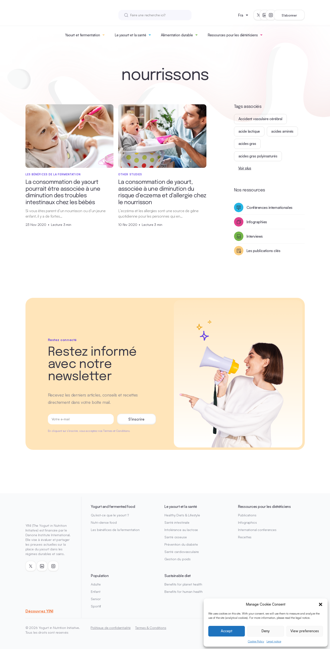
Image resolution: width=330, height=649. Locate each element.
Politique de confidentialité (110, 628)
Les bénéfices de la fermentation (115, 530)
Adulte (95, 584)
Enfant (95, 592)
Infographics (247, 522)
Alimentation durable (177, 35)
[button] (320, 604)
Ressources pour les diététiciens (233, 35)
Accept (226, 631)
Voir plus (244, 168)
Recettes (244, 537)
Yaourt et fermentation (82, 35)
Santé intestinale (176, 522)
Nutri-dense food (104, 522)
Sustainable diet (177, 575)
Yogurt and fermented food (113, 506)
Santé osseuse (175, 537)
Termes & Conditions (150, 628)
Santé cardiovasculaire (181, 552)
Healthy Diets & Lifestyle (182, 515)
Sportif (96, 606)
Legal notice (274, 641)
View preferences (304, 631)
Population (100, 575)
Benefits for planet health (183, 584)
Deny (265, 631)
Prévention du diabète (181, 544)
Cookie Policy (256, 641)
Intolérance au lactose (181, 530)
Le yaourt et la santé (130, 35)
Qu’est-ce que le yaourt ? (110, 515)
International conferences (257, 530)
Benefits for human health (183, 592)
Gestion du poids (177, 559)
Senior (95, 599)
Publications (247, 515)
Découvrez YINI (39, 611)
